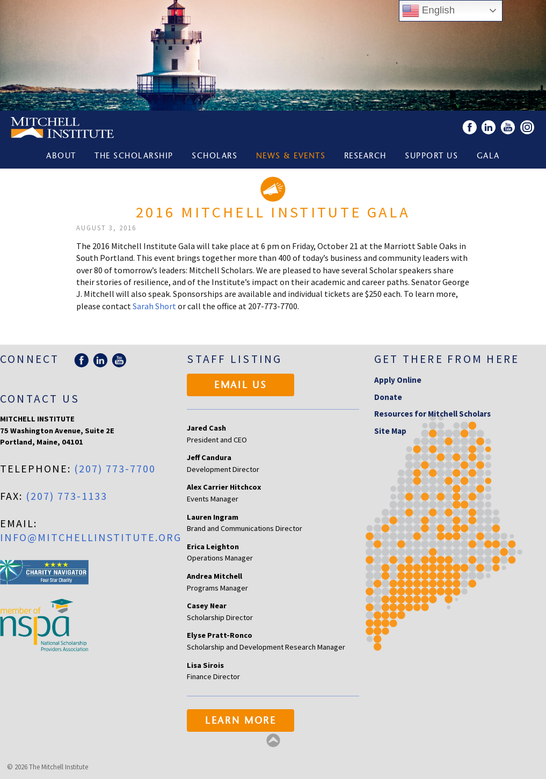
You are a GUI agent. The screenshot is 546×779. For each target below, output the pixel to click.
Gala (488, 156)
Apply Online (397, 380)
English (428, 10)
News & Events (291, 156)
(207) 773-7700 (115, 468)
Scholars (214, 156)
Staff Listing (234, 359)
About (61, 156)
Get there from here (447, 359)
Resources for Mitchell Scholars (432, 414)
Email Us (240, 386)
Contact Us (39, 398)
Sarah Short (154, 306)
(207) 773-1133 (66, 496)
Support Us (431, 156)
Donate (388, 397)
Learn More (240, 721)
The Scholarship (133, 156)
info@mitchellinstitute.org (90, 537)
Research (365, 156)
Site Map (390, 431)
